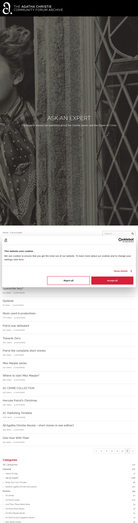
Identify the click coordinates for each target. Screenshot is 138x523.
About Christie (70, 473)
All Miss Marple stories (70, 513)
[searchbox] (119, 233)
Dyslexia (8, 300)
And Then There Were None (70, 504)
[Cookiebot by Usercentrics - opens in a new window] (121, 240)
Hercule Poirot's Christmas (20, 400)
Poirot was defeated (16, 325)
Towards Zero (12, 338)
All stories (70, 495)
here (21, 259)
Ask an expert (70, 477)
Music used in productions (19, 313)
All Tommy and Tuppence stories (70, 517)
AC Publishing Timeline (17, 413)
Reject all (68, 280)
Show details (121, 271)
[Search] (132, 233)
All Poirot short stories (70, 508)
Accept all (112, 280)
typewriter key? (13, 288)
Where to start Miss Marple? (21, 375)
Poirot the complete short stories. (24, 350)
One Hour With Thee (16, 437)
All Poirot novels (70, 500)
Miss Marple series (15, 363)
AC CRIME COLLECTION (18, 388)
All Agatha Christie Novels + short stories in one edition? (38, 425)
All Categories (69, 464)
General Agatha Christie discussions (70, 486)
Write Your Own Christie (70, 482)
